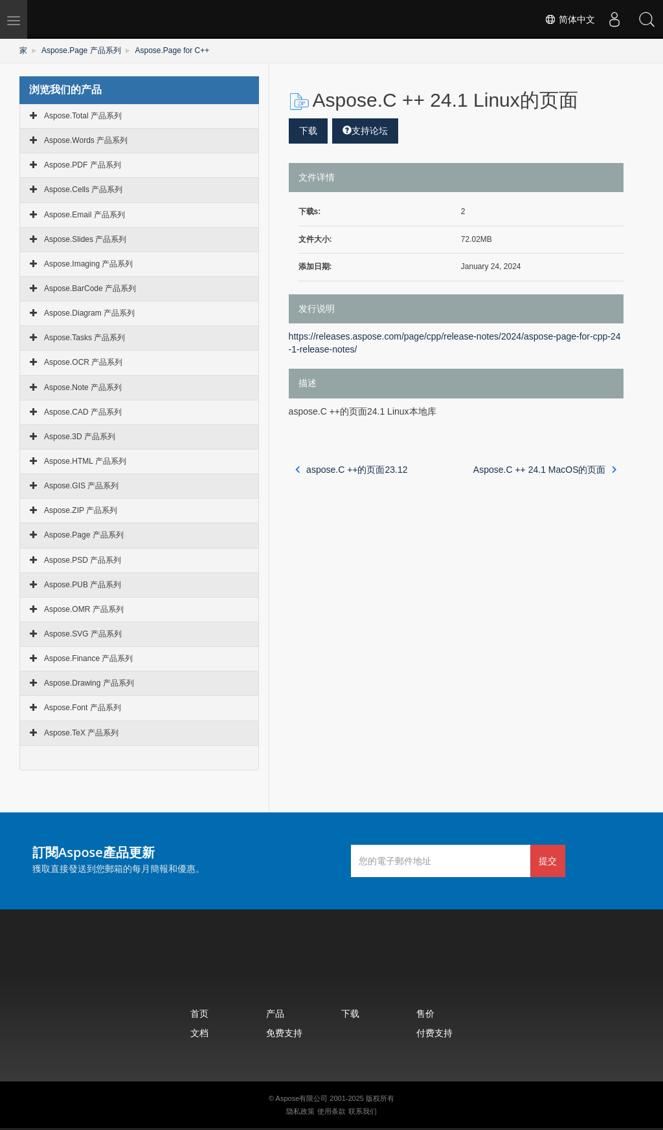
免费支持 (284, 1033)
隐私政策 (300, 1111)
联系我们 (362, 1111)
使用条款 (331, 1111)
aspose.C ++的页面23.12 (351, 469)
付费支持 (434, 1033)
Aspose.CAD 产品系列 (83, 412)
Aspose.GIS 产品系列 (81, 485)
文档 (199, 1033)
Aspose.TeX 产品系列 (81, 732)
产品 (275, 1013)
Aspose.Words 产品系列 (86, 140)
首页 (199, 1013)
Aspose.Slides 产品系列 (85, 239)
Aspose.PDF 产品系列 (82, 164)
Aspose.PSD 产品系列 (82, 560)
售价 (425, 1013)
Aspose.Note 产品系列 (83, 387)
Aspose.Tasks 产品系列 (84, 337)
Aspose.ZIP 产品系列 (80, 510)
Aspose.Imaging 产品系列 (88, 263)
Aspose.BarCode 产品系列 (90, 288)
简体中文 (570, 19)
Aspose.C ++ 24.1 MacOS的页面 (545, 469)
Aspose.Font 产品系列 (82, 707)
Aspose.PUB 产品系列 (82, 584)
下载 (308, 130)
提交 (548, 860)
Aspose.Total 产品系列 (83, 115)
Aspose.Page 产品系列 (81, 50)
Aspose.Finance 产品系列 (88, 658)
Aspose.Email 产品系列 (84, 214)
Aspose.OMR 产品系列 (84, 609)
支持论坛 (365, 130)
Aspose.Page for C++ (172, 50)
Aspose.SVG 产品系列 (83, 633)
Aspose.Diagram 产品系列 (89, 313)
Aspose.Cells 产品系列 (83, 189)
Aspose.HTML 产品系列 (85, 461)
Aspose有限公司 (302, 1098)
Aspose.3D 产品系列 (79, 436)
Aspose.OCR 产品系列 (83, 362)
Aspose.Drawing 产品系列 (89, 683)
